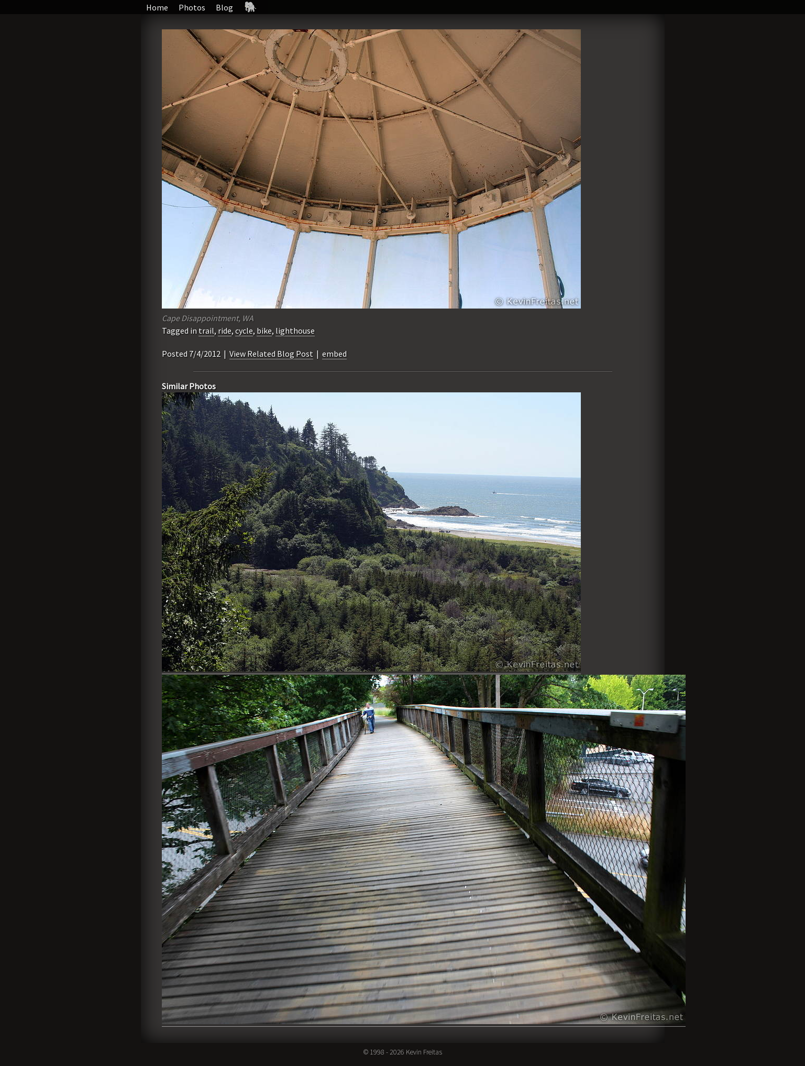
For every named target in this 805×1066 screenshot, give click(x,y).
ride (224, 330)
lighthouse (295, 330)
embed (334, 353)
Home (157, 7)
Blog (224, 7)
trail (206, 330)
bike (264, 330)
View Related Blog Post (271, 353)
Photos (192, 7)
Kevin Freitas (424, 1052)
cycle (244, 330)
